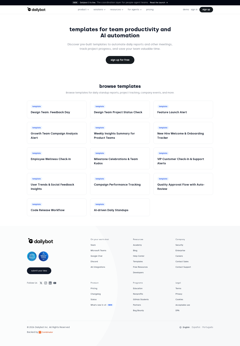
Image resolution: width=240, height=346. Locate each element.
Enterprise (180, 250)
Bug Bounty (138, 310)
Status (94, 299)
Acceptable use (183, 305)
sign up (206, 9)
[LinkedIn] (50, 283)
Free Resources (140, 267)
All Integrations (98, 267)
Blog (135, 250)
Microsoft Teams (98, 250)
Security (179, 245)
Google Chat (96, 256)
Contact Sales (182, 261)
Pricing (94, 288)
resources (117, 9)
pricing (150, 9)
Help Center (138, 256)
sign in (194, 9)
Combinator (46, 332)
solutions (100, 9)
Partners (137, 305)
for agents (135, 9)
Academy (137, 245)
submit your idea (39, 270)
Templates (138, 261)
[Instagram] (45, 283)
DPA (177, 310)
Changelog (96, 294)
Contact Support (183, 267)
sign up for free (120, 59)
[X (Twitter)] (41, 283)
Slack (93, 245)
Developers (138, 272)
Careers (179, 256)
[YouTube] (54, 283)
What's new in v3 (102, 305)
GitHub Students (141, 299)
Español (196, 327)
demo (186, 9)
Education (137, 288)
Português (207, 327)
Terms (178, 288)
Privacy (179, 294)
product (83, 9)
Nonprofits (138, 294)
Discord (94, 261)
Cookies (179, 299)
